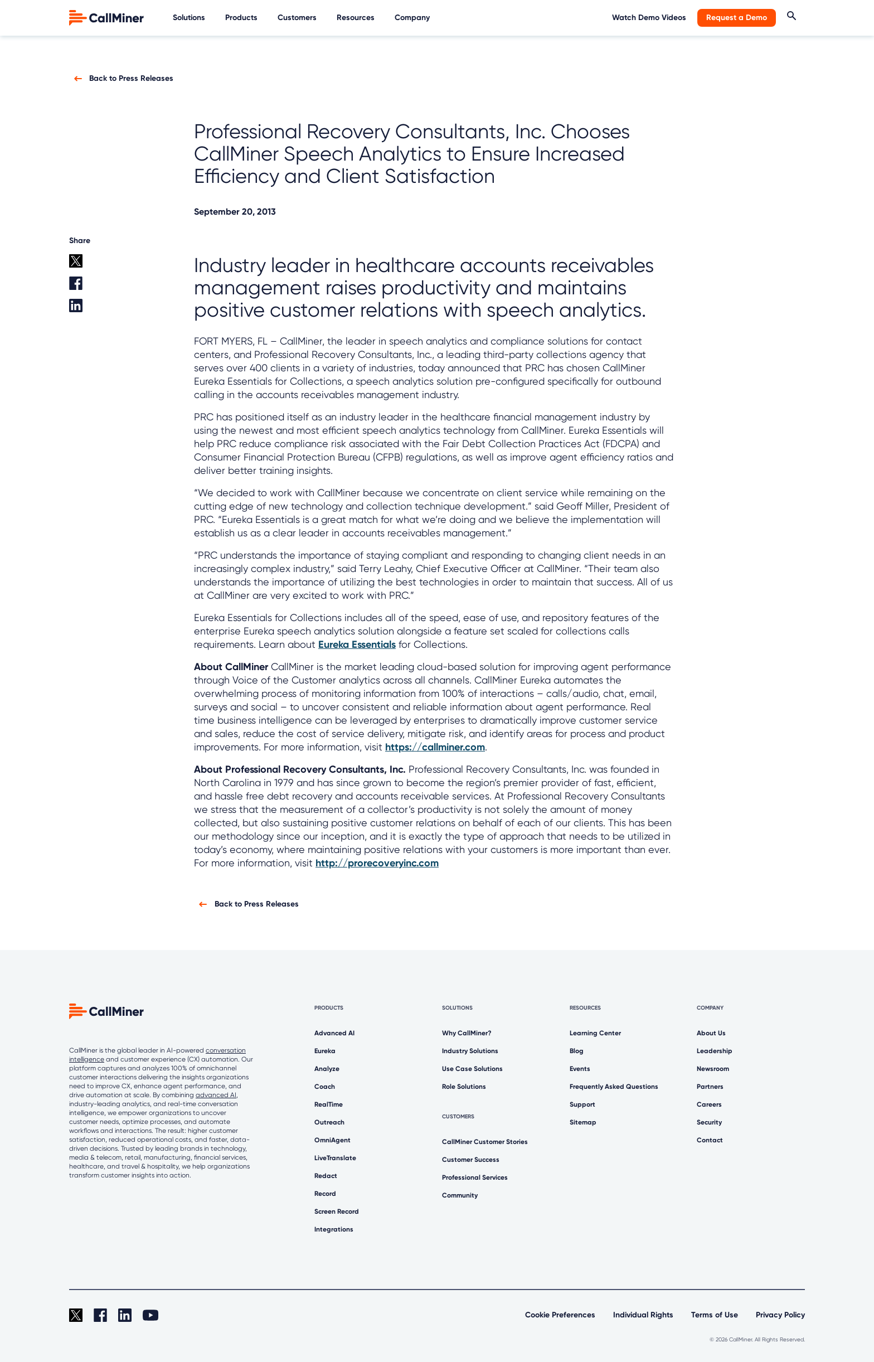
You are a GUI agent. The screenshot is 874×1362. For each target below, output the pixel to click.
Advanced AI (334, 1033)
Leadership (714, 1051)
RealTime (328, 1104)
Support (582, 1104)
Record (325, 1194)
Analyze (326, 1069)
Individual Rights (643, 1315)
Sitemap (583, 1122)
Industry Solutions (470, 1051)
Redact (325, 1176)
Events (580, 1069)
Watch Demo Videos (649, 17)
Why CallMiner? (467, 1033)
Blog (577, 1051)
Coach (324, 1086)
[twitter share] (93, 265)
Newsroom (713, 1069)
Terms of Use (714, 1315)
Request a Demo (736, 17)
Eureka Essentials (357, 644)
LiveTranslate (335, 1158)
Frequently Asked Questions (614, 1086)
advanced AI (216, 1095)
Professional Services (475, 1177)
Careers (709, 1104)
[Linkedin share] (93, 310)
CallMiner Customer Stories (485, 1142)
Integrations (333, 1229)
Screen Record (336, 1211)
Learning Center (595, 1033)
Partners (710, 1086)
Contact (710, 1140)
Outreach (329, 1122)
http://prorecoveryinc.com (377, 863)
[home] (107, 17)
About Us (711, 1033)
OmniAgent (332, 1140)
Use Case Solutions (472, 1069)
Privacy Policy (780, 1315)
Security (709, 1122)
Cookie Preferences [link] (560, 1315)
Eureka (325, 1051)
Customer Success (470, 1160)
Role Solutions (464, 1086)
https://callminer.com (435, 747)
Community (460, 1195)
